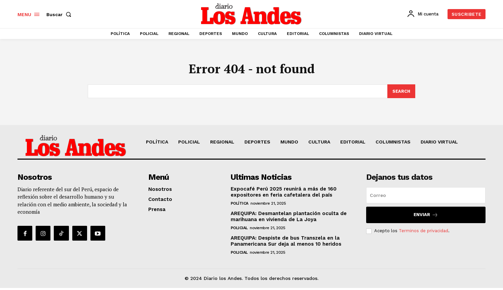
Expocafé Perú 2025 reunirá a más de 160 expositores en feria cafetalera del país (284, 194)
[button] (60, 14)
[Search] (401, 93)
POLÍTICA (239, 205)
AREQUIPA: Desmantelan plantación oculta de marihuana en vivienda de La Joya (289, 218)
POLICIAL (239, 229)
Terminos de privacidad (423, 232)
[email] (426, 197)
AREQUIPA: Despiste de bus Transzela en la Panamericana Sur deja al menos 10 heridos (286, 243)
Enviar (426, 217)
